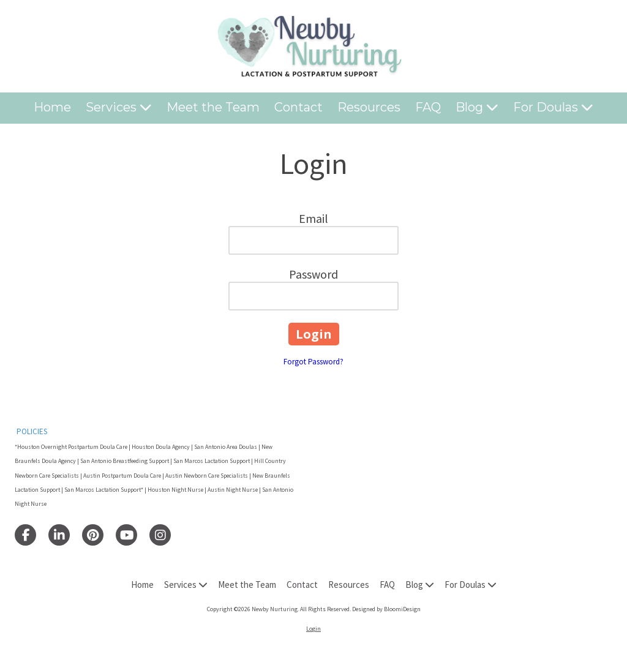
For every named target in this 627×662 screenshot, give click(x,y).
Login (313, 629)
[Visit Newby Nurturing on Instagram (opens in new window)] (160, 535)
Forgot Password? (313, 361)
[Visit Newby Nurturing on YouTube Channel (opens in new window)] (126, 535)
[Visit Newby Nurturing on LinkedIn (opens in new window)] (59, 535)
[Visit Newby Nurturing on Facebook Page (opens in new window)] (25, 535)
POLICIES (32, 431)
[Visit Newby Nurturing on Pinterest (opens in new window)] (92, 535)
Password (313, 274)
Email (313, 218)
